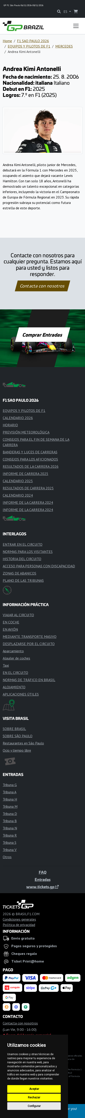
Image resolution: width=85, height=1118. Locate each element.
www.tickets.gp (42, 886)
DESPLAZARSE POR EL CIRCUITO (29, 643)
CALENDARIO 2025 (18, 481)
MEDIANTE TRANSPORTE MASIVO (29, 636)
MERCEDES (64, 46)
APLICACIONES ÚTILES (21, 694)
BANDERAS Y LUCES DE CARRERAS (30, 452)
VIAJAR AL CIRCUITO (18, 615)
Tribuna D (10, 813)
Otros (7, 857)
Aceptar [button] (34, 1089)
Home (7, 41)
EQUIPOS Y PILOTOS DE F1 (29, 46)
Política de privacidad (19, 924)
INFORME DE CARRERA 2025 (25, 473)
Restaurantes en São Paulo (23, 743)
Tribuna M (10, 806)
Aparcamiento (13, 651)
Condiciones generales (19, 919)
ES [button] (65, 11)
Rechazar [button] (34, 1097)
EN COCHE (11, 622)
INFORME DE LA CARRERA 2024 (28, 502)
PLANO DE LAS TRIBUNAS (23, 580)
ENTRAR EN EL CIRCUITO (22, 544)
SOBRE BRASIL (14, 728)
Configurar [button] (34, 1106)
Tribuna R (10, 835)
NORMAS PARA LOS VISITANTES (28, 551)
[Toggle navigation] (76, 25)
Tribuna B (10, 821)
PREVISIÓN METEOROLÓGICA (26, 432)
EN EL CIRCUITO (15, 672)
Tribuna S (9, 842)
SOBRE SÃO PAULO (17, 736)
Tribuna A (9, 792)
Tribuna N (10, 828)
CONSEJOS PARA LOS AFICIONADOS (30, 459)
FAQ (42, 872)
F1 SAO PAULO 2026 (33, 41)
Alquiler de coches (16, 658)
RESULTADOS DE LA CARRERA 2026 (30, 466)
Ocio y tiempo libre (17, 750)
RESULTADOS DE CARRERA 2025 (28, 488)
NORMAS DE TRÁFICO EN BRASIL (29, 680)
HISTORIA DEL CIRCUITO (22, 559)
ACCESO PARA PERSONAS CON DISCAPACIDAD (39, 566)
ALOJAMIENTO (14, 687)
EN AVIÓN (10, 629)
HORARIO (10, 425)
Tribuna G (10, 785)
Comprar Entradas (42, 334)
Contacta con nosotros (42, 286)
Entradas (43, 879)
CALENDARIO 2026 (18, 417)
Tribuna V (10, 849)
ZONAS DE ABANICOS (19, 573)
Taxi (6, 665)
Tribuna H (10, 799)
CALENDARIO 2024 (18, 495)
